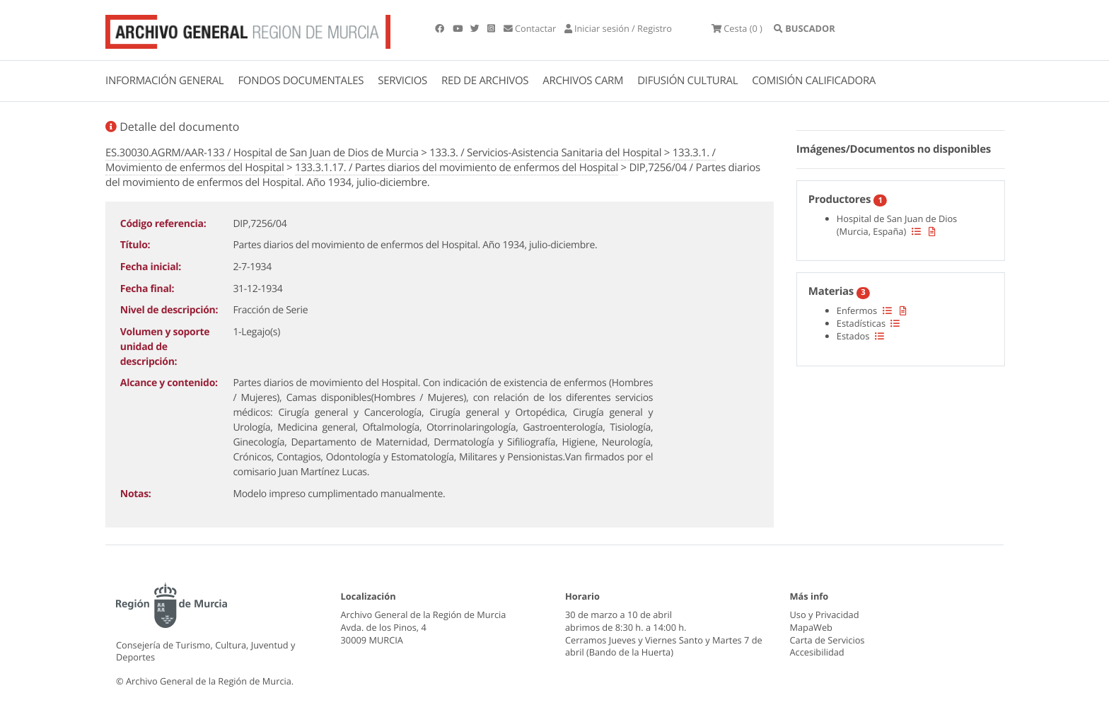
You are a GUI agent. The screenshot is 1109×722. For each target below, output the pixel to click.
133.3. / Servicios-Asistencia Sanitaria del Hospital (545, 153)
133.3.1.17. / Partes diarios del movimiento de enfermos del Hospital (456, 168)
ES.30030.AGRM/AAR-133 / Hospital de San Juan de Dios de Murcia (262, 153)
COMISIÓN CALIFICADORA (814, 81)
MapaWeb (811, 627)
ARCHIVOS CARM (582, 81)
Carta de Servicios (827, 640)
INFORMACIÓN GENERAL (164, 81)
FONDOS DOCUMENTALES (301, 81)
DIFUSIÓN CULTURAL (687, 81)
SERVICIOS (402, 81)
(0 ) (737, 28)
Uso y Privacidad (824, 614)
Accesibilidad (817, 652)
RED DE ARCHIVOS (484, 81)
